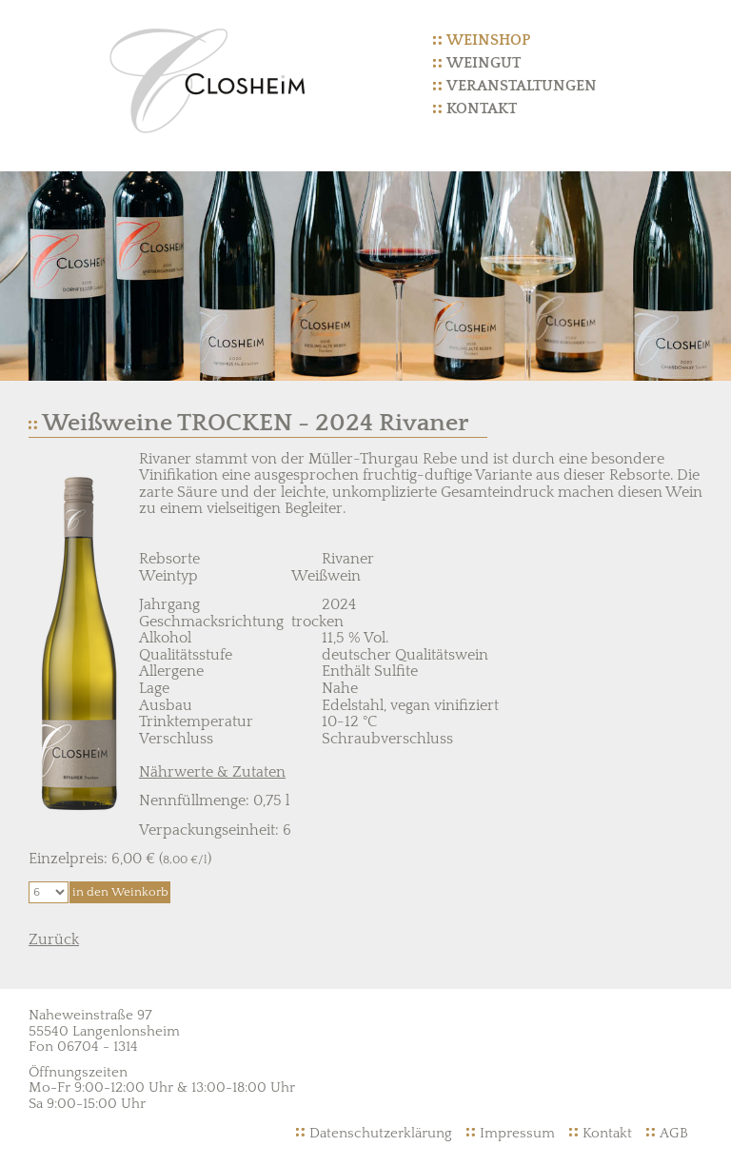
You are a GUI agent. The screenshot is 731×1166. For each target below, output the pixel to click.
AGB (674, 1133)
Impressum (517, 1133)
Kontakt (481, 108)
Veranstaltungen (521, 85)
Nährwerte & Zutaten (212, 772)
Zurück (54, 939)
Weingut (483, 62)
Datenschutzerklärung (380, 1133)
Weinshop (488, 40)
